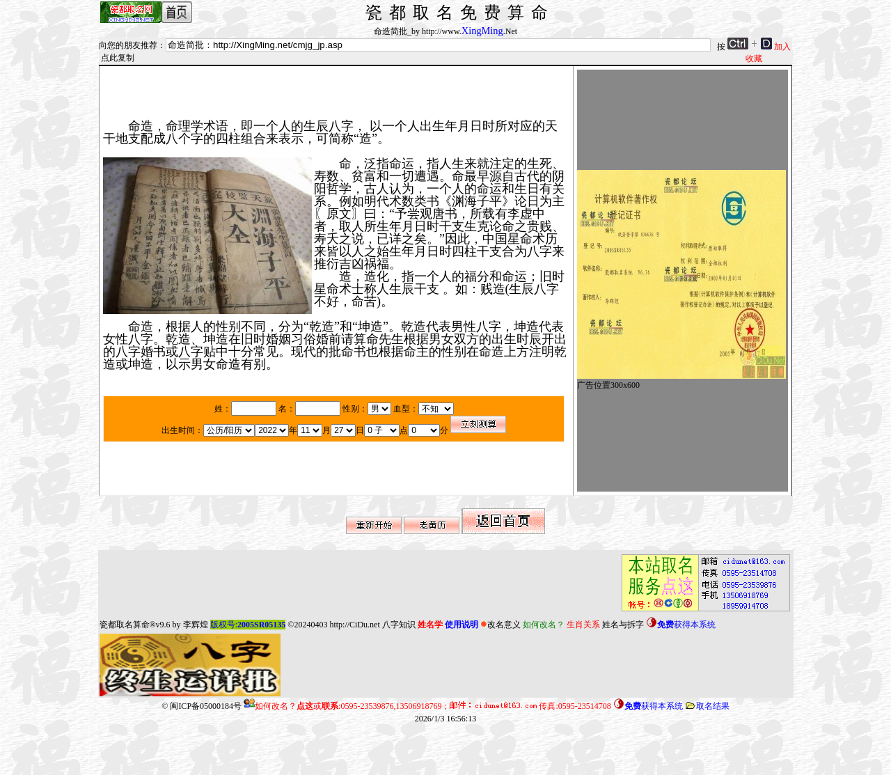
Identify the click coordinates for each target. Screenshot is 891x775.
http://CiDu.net (354, 624)
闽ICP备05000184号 (206, 706)
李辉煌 (195, 624)
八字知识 (399, 624)
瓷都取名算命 (125, 624)
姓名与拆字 (623, 624)
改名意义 (500, 624)
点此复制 (117, 58)
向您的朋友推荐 (128, 45)
